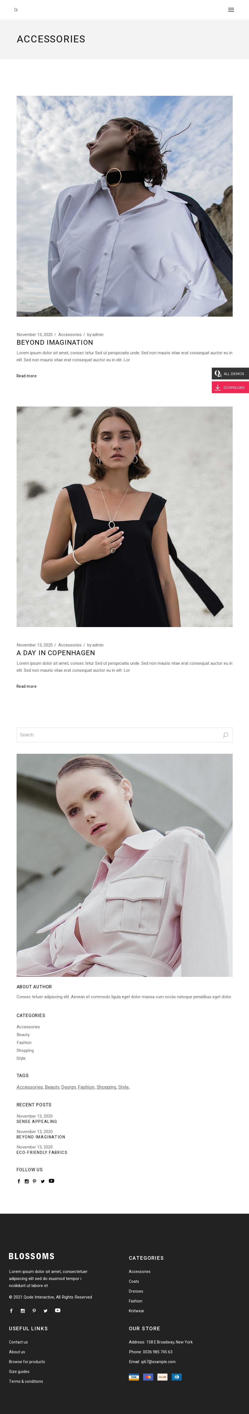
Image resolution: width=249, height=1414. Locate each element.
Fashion (24, 1042)
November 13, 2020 (35, 335)
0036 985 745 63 (157, 1352)
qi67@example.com (158, 1362)
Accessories (70, 335)
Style (21, 1058)
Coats (134, 1281)
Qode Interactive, (39, 1297)
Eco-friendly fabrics (42, 1153)
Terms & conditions (26, 1382)
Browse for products (27, 1362)
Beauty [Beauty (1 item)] (52, 1087)
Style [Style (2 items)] (123, 1087)
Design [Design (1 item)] (68, 1087)
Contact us (18, 1342)
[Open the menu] (231, 10)
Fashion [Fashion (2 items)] (86, 1087)
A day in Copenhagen (56, 653)
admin (95, 334)
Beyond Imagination (55, 343)
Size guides (19, 1372)
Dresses (136, 1291)
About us (17, 1352)
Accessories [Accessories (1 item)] (30, 1087)
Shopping (25, 1050)
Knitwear (136, 1311)
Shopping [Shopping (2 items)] (106, 1087)
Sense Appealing (37, 1122)
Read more (27, 376)
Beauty (23, 1035)
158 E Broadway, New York (169, 1342)
